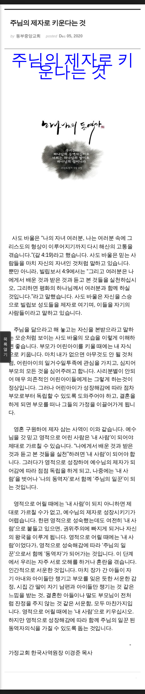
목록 (5, 347)
